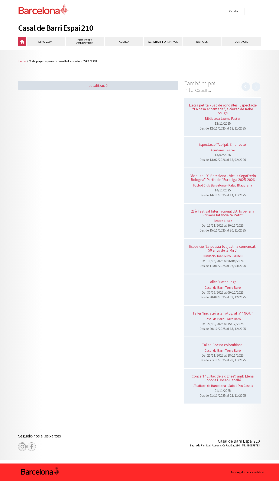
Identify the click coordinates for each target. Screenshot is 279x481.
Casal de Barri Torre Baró (223, 287)
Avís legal (237, 472)
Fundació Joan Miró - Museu (223, 256)
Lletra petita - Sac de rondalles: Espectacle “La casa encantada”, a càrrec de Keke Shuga (223, 109)
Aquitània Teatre (223, 150)
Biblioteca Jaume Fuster (222, 118)
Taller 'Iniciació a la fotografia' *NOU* (222, 313)
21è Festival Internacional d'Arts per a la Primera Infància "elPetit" (222, 213)
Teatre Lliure (222, 221)
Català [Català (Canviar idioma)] (233, 12)
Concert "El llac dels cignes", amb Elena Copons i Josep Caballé (223, 378)
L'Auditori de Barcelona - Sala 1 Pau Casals (222, 385)
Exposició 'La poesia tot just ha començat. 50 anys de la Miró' (222, 248)
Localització (98, 85)
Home (22, 61)
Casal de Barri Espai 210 (55, 28)
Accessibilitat (255, 472)
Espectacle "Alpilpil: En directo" (222, 144)
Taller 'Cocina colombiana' (222, 344)
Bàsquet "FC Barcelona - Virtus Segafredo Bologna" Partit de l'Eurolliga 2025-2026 (222, 177)
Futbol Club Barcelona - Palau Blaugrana (222, 185)
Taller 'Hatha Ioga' (222, 281)
